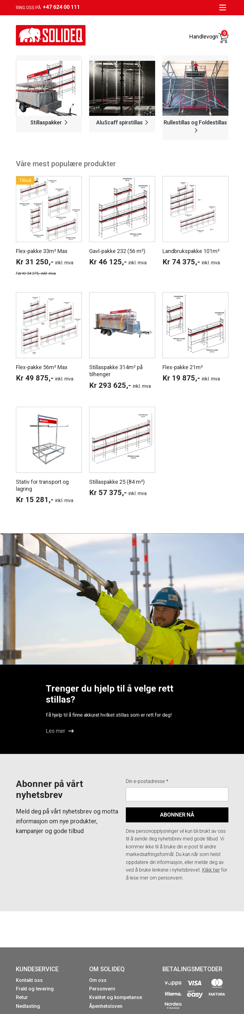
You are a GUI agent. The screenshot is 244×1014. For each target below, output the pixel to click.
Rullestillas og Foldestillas (195, 126)
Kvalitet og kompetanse (115, 997)
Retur (22, 997)
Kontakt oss (29, 980)
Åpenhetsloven (105, 1006)
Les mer (60, 731)
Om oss (98, 980)
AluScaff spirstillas (122, 122)
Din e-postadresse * (147, 781)
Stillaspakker (48, 122)
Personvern (102, 989)
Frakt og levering (35, 989)
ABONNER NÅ (177, 814)
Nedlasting (28, 1006)
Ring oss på (48, 7)
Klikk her (211, 870)
